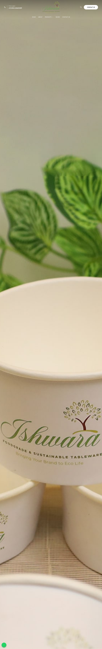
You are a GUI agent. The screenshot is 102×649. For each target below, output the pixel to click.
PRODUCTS (49, 17)
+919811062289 (15, 8)
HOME (34, 17)
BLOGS (58, 17)
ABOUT (40, 17)
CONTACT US (91, 7)
